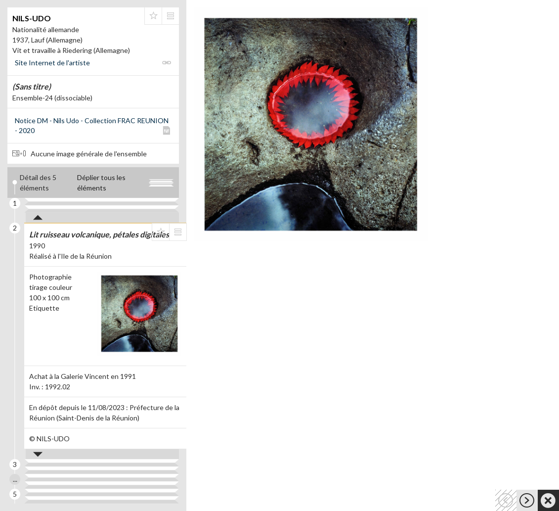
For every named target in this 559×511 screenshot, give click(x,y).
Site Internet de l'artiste (52, 62)
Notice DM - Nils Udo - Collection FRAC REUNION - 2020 (92, 125)
